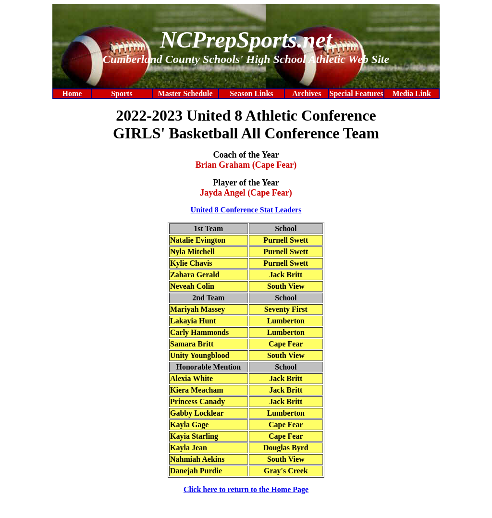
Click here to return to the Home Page (246, 489)
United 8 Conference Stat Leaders (246, 210)
